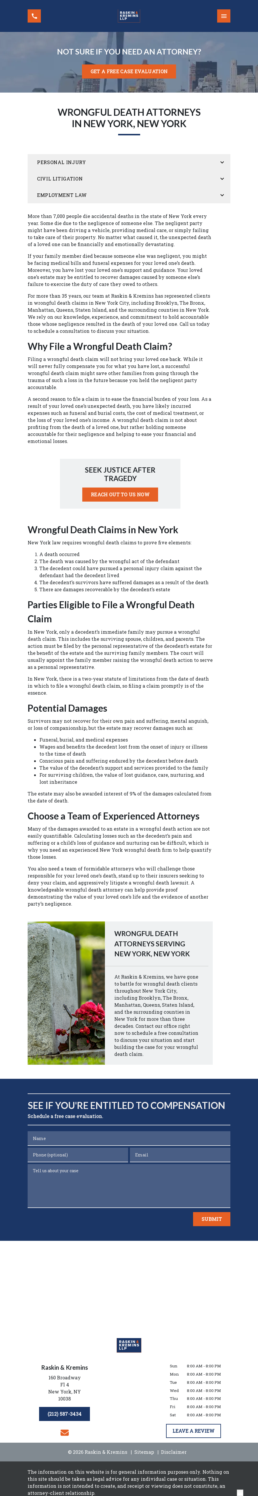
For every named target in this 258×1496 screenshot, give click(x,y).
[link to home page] (129, 16)
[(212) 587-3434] (64, 1414)
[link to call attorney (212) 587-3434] (34, 16)
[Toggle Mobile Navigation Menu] (223, 16)
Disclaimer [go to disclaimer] (174, 1452)
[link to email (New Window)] (65, 1432)
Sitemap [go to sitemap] (144, 1452)
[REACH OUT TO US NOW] (120, 495)
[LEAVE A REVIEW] (193, 1431)
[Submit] (211, 1219)
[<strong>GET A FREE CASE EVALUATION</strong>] (129, 71)
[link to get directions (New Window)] (64, 1389)
